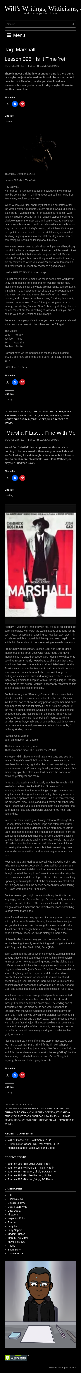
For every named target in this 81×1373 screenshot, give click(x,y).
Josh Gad (37, 1116)
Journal (25, 411)
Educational (64, 1112)
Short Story (14, 1249)
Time (34, 419)
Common (50, 1112)
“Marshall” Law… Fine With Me (40, 433)
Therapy (25, 419)
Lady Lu (36, 411)
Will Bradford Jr (57, 419)
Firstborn (13, 1214)
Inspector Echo (16, 1218)
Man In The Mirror (18, 1237)
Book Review (15, 1198)
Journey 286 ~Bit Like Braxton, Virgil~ (29, 1175)
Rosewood (45, 1120)
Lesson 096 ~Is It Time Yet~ (36, 59)
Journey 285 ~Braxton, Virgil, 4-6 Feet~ (30, 1179)
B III (10, 1195)
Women (9, 423)
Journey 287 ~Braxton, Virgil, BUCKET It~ (32, 1171)
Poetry (11, 1245)
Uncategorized (16, 1253)
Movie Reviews (29, 1108)
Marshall (55, 415)
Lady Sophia (15, 1230)
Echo (67, 411)
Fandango (11, 1116)
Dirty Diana (14, 1210)
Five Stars (24, 1116)
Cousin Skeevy (16, 1202)
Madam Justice (16, 1234)
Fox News (10, 415)
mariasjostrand (16, 1147)
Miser (66, 415)
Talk (16, 419)
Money (8, 419)
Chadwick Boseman (16, 1112)
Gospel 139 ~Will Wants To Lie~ (34, 1140)
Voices (42, 419)
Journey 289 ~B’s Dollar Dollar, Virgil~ (29, 1163)
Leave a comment (50, 66)
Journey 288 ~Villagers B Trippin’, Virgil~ (31, 1167)
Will (32, 66)
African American (58, 1108)
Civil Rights (36, 1112)
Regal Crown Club (25, 1120)
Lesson (43, 415)
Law (46, 1116)
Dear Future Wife (17, 1206)
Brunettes (56, 411)
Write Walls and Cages (42, 1147)
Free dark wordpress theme (62, 1367)
